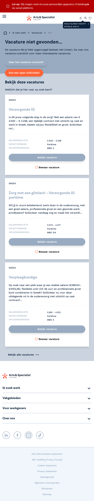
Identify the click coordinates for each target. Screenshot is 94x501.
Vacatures (37, 32)
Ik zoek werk (19, 32)
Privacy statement (47, 471)
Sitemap (47, 494)
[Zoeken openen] (85, 18)
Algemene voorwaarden (47, 483)
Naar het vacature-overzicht (26, 62)
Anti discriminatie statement (47, 454)
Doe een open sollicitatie (24, 72)
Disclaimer (47, 488)
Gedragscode (47, 477)
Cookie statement (47, 465)
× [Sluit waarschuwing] (88, 4)
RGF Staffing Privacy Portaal (47, 459)
